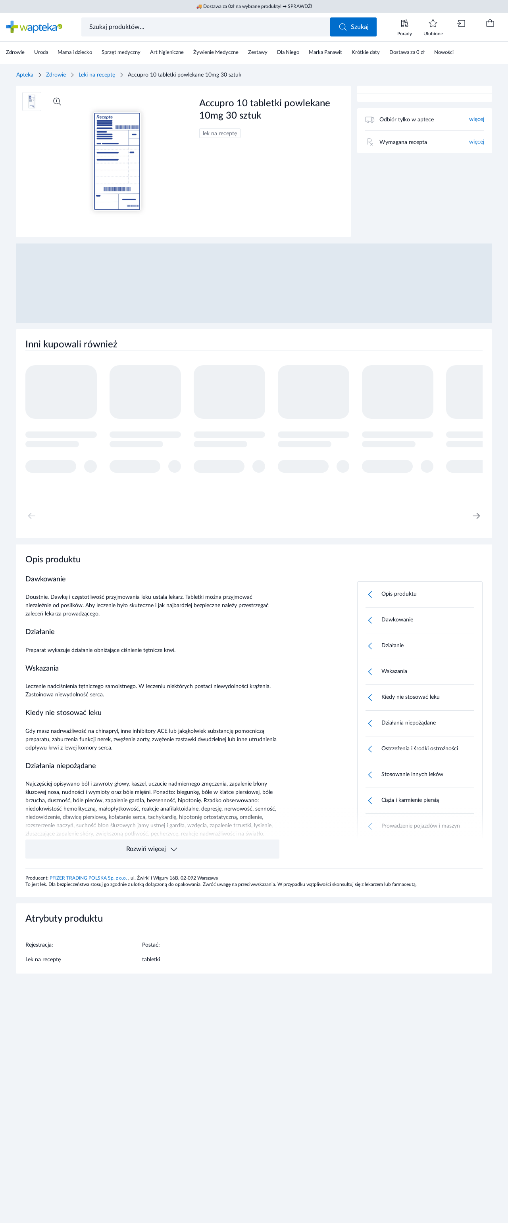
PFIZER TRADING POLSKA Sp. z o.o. (89, 878)
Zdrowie (56, 75)
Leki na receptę (97, 75)
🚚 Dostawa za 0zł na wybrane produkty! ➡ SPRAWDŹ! (254, 6)
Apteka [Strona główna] (24, 75)
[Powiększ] (57, 101)
